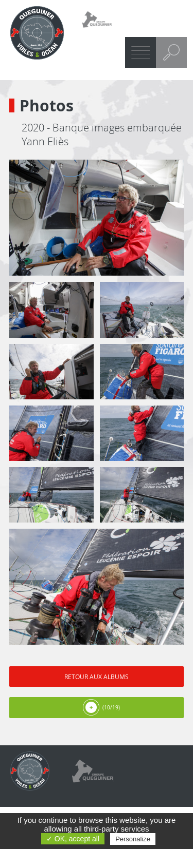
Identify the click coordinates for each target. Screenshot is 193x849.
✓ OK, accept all (72, 839)
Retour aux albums (96, 676)
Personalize (132, 839)
